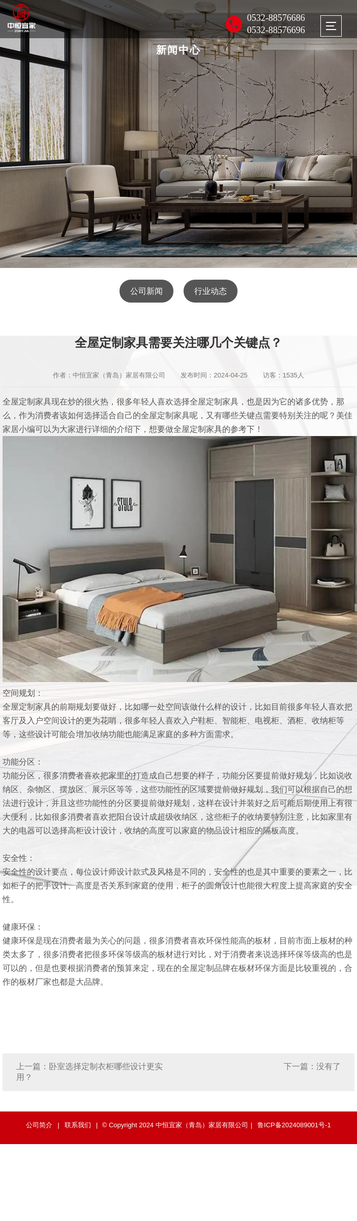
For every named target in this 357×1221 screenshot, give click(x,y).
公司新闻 (146, 291)
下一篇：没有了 (312, 1066)
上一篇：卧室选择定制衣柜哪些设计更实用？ (89, 1071)
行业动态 (210, 291)
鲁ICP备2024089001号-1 (294, 1125)
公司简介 (39, 1125)
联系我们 (78, 1125)
